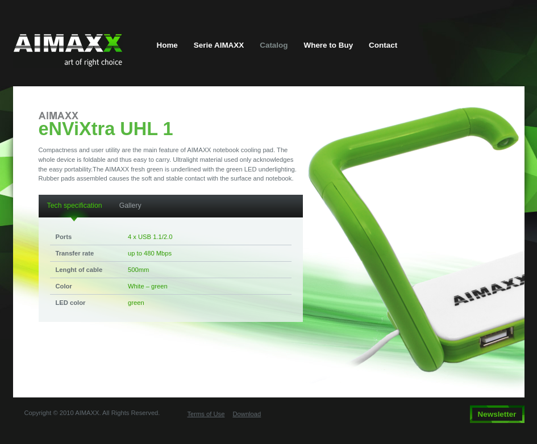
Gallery (130, 206)
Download (247, 414)
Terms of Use (206, 414)
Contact (383, 45)
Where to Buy (328, 45)
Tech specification (74, 206)
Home (167, 45)
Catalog (274, 45)
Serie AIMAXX (219, 45)
